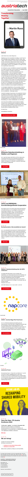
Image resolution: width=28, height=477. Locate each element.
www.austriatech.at (8, 469)
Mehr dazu (5, 241)
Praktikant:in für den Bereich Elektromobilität (12, 445)
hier (21, 454)
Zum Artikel (5, 166)
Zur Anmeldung (6, 288)
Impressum (2, 469)
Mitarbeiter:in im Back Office (9, 446)
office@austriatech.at (4, 467)
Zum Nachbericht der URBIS (9, 115)
